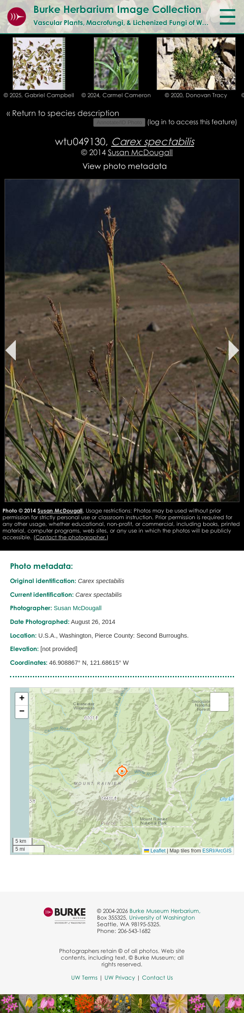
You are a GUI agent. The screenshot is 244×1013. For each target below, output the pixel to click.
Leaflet (154, 851)
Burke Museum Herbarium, (165, 910)
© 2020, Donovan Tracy (196, 95)
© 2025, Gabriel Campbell (39, 95)
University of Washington (162, 917)
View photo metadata (124, 166)
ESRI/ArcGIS (217, 851)
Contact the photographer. (71, 537)
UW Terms (84, 977)
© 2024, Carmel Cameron (116, 95)
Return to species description (65, 113)
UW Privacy (120, 977)
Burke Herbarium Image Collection (117, 9)
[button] (122, 771)
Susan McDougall (140, 152)
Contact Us (157, 977)
